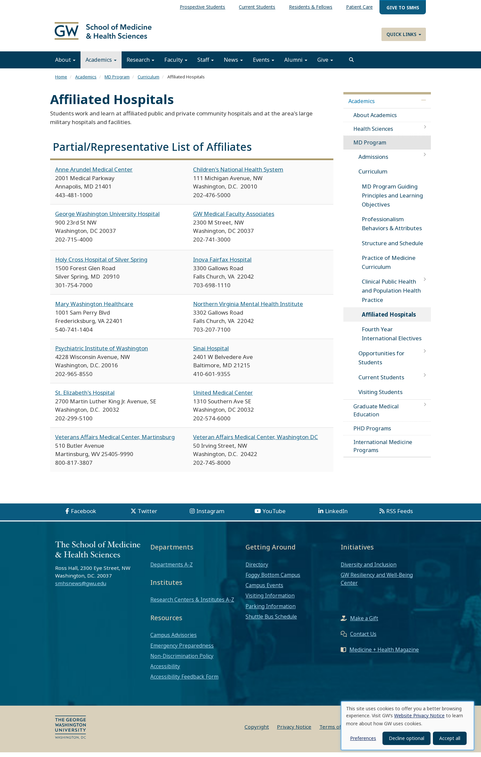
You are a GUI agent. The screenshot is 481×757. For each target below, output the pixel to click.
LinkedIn (336, 515)
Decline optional (406, 738)
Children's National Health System (238, 174)
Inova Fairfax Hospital (222, 264)
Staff (205, 64)
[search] (351, 64)
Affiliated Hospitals (389, 319)
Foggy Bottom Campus (273, 579)
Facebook (83, 515)
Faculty (175, 64)
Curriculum (148, 81)
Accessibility (165, 671)
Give (325, 64)
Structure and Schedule (392, 247)
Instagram (210, 515)
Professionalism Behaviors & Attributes (392, 228)
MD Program (117, 81)
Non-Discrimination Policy (181, 660)
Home (61, 81)
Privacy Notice (294, 731)
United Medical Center (223, 397)
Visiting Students (380, 396)
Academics (101, 64)
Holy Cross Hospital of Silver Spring (101, 264)
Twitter (147, 515)
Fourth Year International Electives (392, 338)
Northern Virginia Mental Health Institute (248, 308)
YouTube (274, 515)
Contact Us (363, 638)
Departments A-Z (171, 568)
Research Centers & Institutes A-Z (192, 604)
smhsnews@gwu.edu (80, 588)
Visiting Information (270, 600)
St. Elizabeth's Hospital (85, 397)
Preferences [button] (363, 738)
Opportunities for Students (381, 362)
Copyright (257, 731)
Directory (257, 568)
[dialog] (407, 725)
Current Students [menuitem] (257, 7)
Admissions (373, 161)
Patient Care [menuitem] (359, 7)
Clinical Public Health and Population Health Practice (391, 295)
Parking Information (271, 610)
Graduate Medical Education (376, 415)
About (65, 64)
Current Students (381, 381)
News (233, 64)
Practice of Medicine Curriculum (389, 267)
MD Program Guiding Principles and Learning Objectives (392, 200)
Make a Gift (364, 623)
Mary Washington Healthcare (94, 308)
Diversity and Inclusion (368, 568)
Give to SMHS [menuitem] (402, 7)
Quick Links (403, 34)
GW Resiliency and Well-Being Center (377, 583)
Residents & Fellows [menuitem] (310, 7)
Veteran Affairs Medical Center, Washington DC (255, 441)
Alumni (295, 64)
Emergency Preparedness (182, 650)
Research (140, 64)
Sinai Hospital (211, 353)
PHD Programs (372, 432)
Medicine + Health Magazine (384, 654)
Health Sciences (373, 133)
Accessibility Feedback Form (184, 681)
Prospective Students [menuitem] (202, 7)
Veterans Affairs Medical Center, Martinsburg (115, 441)
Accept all (449, 738)
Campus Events (264, 590)
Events (263, 64)
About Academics (375, 119)
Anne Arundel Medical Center (94, 174)
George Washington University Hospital (107, 218)
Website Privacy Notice (419, 715)
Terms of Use (335, 731)
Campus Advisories (173, 639)
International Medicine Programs (382, 450)
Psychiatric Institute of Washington (101, 353)
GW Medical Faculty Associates (233, 218)
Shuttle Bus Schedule (271, 621)
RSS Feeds (399, 515)
